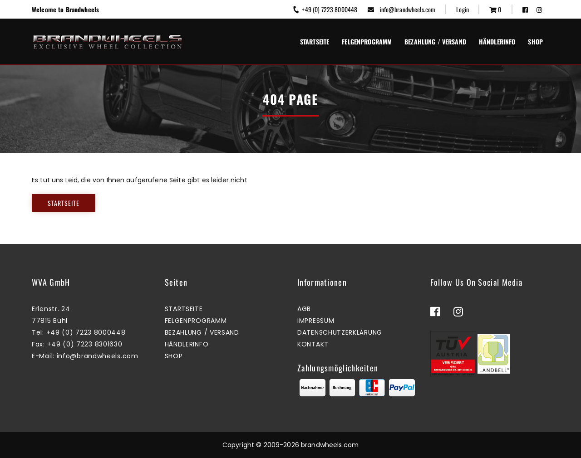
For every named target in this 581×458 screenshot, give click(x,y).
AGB (304, 308)
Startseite (314, 41)
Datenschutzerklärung (339, 332)
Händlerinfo (497, 41)
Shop (535, 41)
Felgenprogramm (367, 41)
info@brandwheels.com (401, 9)
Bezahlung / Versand (435, 41)
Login (462, 9)
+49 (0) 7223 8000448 (324, 9)
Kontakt (313, 344)
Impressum (315, 320)
